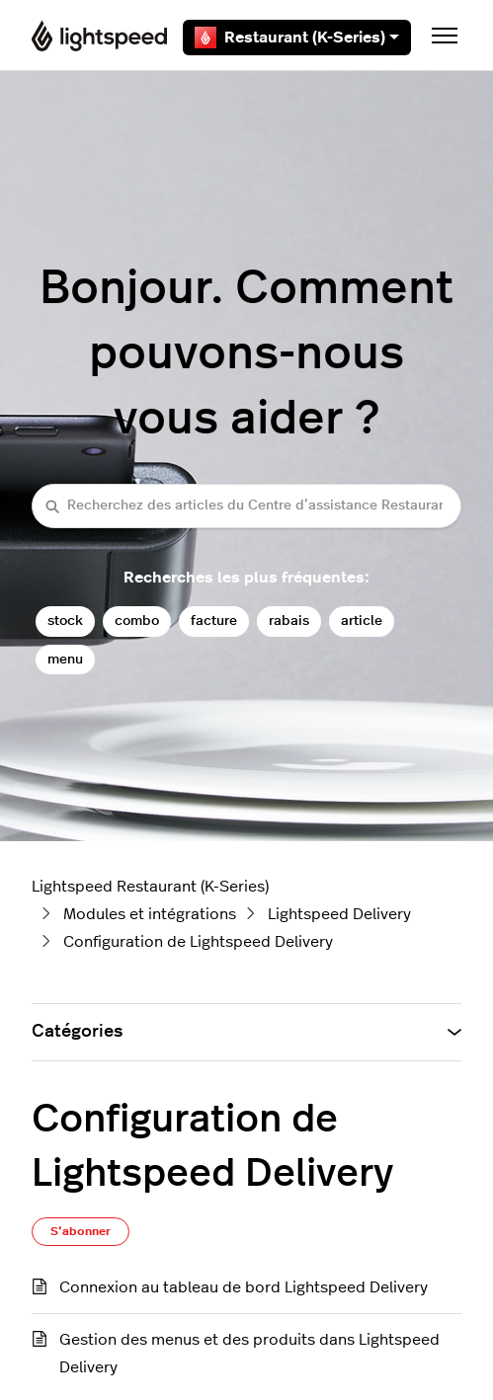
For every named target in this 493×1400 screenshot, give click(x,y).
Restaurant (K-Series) (297, 37)
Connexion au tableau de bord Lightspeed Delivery (243, 1287)
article (361, 620)
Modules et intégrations (149, 914)
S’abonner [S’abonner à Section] (80, 1231)
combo (137, 620)
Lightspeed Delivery (339, 914)
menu (65, 659)
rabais (289, 620)
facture (214, 620)
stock (65, 620)
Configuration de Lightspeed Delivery (198, 942)
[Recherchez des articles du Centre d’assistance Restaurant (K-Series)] (246, 506)
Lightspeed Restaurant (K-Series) (150, 886)
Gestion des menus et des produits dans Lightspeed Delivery (249, 1353)
